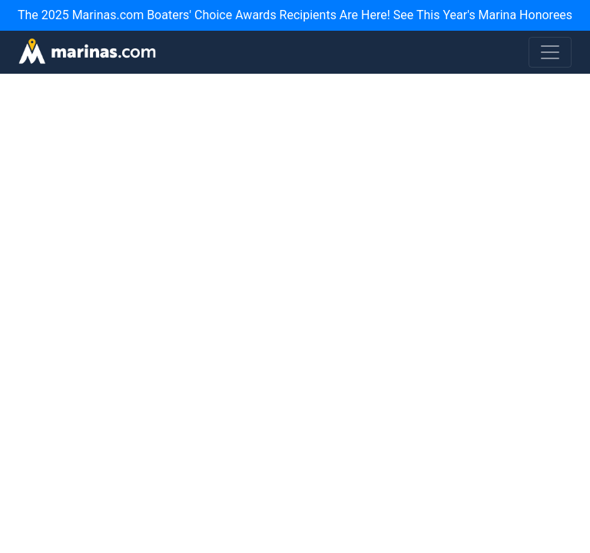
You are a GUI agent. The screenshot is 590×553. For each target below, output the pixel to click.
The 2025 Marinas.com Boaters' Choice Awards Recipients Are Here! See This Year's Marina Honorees (295, 15)
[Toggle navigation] (550, 52)
